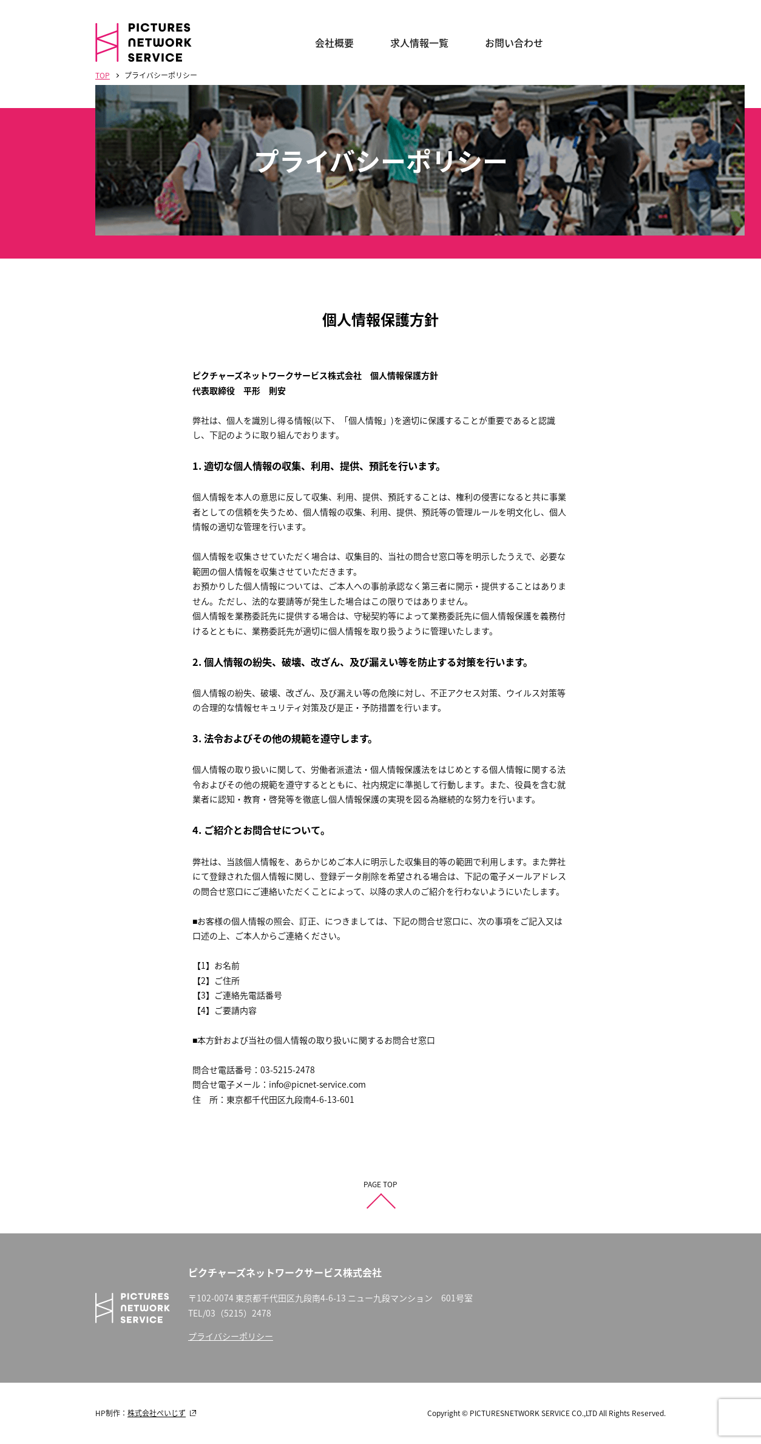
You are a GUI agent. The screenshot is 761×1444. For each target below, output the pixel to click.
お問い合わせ (514, 42)
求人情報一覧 (419, 42)
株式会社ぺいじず (156, 1413)
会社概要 (334, 42)
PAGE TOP (380, 1184)
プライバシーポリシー (230, 1336)
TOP (102, 75)
